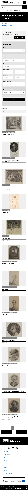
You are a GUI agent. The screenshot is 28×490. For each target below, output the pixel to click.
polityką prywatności (18, 488)
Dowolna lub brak (14, 92)
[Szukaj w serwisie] (11, 7)
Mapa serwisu (7, 454)
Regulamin (6, 467)
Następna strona (22, 432)
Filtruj (14, 99)
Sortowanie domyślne (14, 111)
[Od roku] (8, 72)
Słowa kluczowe (7, 81)
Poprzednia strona (6, 432)
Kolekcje (5, 47)
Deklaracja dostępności (9, 464)
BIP (4, 457)
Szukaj (24, 7)
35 (24, 428)
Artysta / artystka (7, 57)
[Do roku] (20, 72)
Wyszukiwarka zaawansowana (14, 10)
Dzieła (11, 25)
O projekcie (6, 461)
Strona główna (5, 25)
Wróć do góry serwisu (9, 473)
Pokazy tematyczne (8, 89)
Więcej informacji (19, 37)
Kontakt (5, 470)
